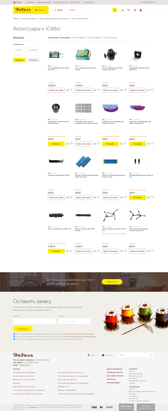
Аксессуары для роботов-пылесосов (54, 18)
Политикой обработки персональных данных (79, 334)
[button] (17, 2)
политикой (33, 407)
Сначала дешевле (93, 38)
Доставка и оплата (60, 2)
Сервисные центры (43, 2)
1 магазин (107, 355)
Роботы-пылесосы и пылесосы (24, 387)
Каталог (40, 10)
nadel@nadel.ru (25, 365)
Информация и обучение (138, 381)
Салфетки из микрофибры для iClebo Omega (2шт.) (140, 122)
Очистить (33, 60)
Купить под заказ (56, 90)
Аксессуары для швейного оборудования (27, 394)
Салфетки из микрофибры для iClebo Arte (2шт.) (113, 122)
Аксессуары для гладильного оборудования (73, 383)
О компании (89, 2)
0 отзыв (55, 66)
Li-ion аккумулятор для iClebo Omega (85, 69)
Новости (132, 389)
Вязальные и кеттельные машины (24, 379)
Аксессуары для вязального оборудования (73, 376)
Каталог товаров (29, 18)
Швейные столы (63, 387)
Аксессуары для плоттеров (67, 379)
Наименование (78, 38)
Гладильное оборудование (67, 390)
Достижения (133, 398)
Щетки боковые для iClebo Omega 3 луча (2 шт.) (138, 230)
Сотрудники (133, 396)
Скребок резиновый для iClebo (59, 175)
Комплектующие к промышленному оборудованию (76, 394)
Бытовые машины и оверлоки (23, 376)
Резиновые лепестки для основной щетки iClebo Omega (86, 122)
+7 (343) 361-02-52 (147, 2)
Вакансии (132, 394)
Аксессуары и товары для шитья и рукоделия (29, 390)
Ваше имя (16, 316)
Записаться (112, 281)
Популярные (65, 38)
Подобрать (19, 60)
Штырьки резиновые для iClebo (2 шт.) (141, 176)
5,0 (77, 120)
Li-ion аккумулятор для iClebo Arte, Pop (58, 69)
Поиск (114, 10)
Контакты (30, 2)
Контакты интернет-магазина (139, 401)
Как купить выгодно (136, 374)
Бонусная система (135, 376)
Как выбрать (133, 378)
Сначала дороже (110, 38)
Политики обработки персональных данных (81, 336)
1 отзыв (83, 120)
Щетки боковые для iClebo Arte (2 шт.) (114, 230)
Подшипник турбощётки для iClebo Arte (139, 69)
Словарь (132, 383)
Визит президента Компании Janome (142, 391)
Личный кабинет (114, 383)
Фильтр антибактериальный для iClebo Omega (113, 176)
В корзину (56, 144)
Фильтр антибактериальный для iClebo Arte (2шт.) (86, 176)
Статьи (131, 371)
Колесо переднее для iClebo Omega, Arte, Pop (112, 69)
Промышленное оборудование (24, 372)
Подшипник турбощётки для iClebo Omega (58, 122)
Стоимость (18, 44)
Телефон (61, 316)
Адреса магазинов (114, 369)
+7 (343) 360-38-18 (30, 362)
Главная (16, 18)
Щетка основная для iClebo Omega (85, 230)
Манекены (16, 383)
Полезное (75, 2)
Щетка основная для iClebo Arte (59, 229)
